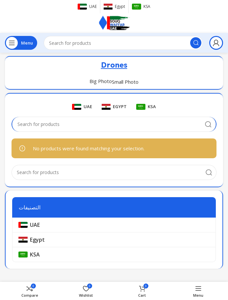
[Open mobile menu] (21, 42)
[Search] (123, 43)
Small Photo (125, 81)
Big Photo (100, 81)
